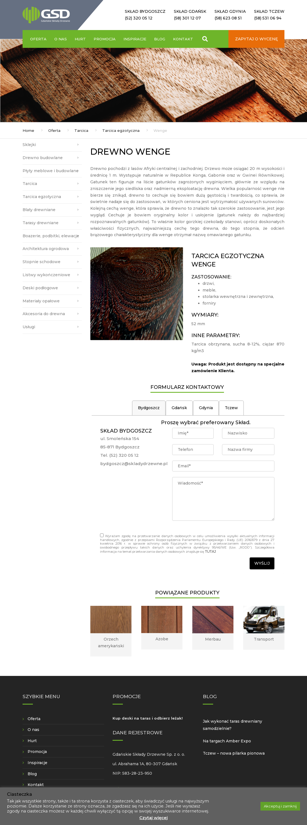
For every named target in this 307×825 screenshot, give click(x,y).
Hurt (80, 39)
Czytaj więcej (153, 817)
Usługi (29, 326)
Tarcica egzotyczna (121, 130)
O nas (60, 39)
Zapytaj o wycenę (256, 38)
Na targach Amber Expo (227, 741)
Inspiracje (134, 39)
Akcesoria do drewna (44, 313)
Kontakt (183, 39)
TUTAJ (210, 551)
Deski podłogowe (40, 287)
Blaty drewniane (39, 209)
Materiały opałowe (41, 300)
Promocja (105, 39)
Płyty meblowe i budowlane (51, 170)
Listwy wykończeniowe (46, 274)
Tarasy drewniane (41, 222)
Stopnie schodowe (41, 261)
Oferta (38, 39)
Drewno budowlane (43, 157)
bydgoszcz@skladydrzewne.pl (134, 463)
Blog (159, 39)
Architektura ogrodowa (46, 248)
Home (28, 130)
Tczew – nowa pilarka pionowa (234, 753)
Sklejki (29, 144)
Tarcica (81, 130)
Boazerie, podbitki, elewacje (51, 235)
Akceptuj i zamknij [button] (280, 806)
